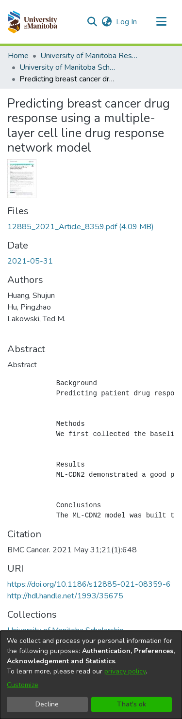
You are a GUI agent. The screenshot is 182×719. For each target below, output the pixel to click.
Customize (22, 684)
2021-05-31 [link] (30, 261)
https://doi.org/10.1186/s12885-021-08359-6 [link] (89, 584)
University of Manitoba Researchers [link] (88, 55)
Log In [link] (127, 21)
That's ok (131, 704)
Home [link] (18, 55)
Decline (47, 704)
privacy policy (125, 671)
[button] (32, 22)
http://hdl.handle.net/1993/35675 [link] (65, 596)
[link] (80, 226)
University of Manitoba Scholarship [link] (67, 67)
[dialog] (91, 675)
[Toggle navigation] (161, 22)
